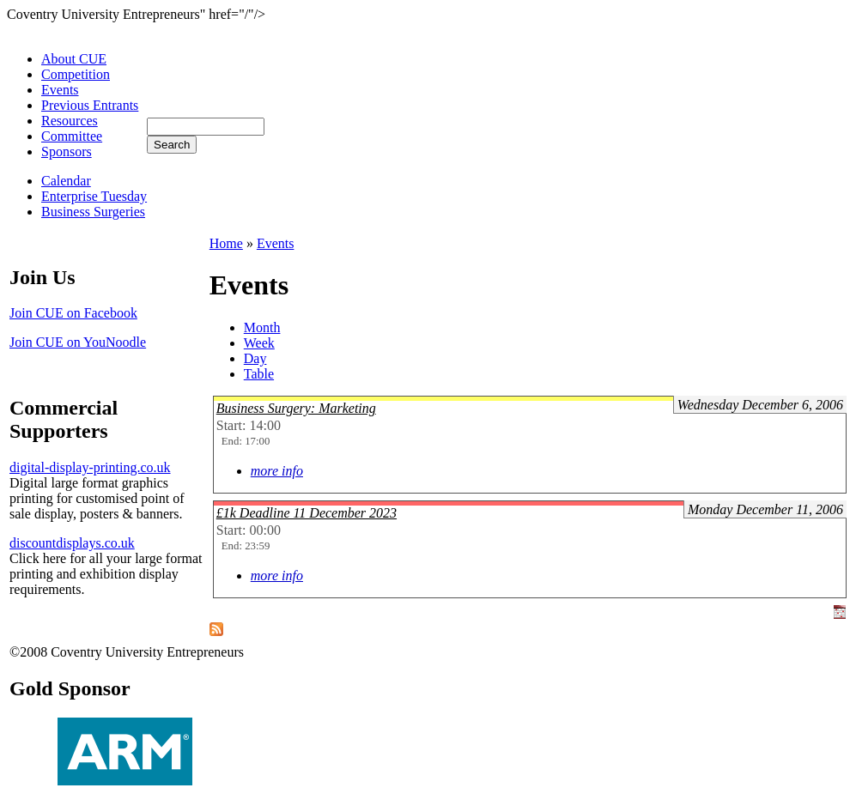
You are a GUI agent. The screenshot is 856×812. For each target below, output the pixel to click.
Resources (69, 120)
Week (259, 343)
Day (255, 358)
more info (277, 471)
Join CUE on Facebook (73, 313)
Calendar (66, 180)
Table (259, 374)
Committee (71, 136)
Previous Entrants (89, 105)
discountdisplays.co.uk (72, 543)
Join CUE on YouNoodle (77, 342)
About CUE (73, 59)
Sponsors (66, 151)
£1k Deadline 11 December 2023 (306, 513)
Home (226, 243)
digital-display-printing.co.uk (90, 467)
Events (60, 89)
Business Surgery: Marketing (296, 408)
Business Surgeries (93, 211)
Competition (75, 74)
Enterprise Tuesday (94, 196)
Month (262, 327)
